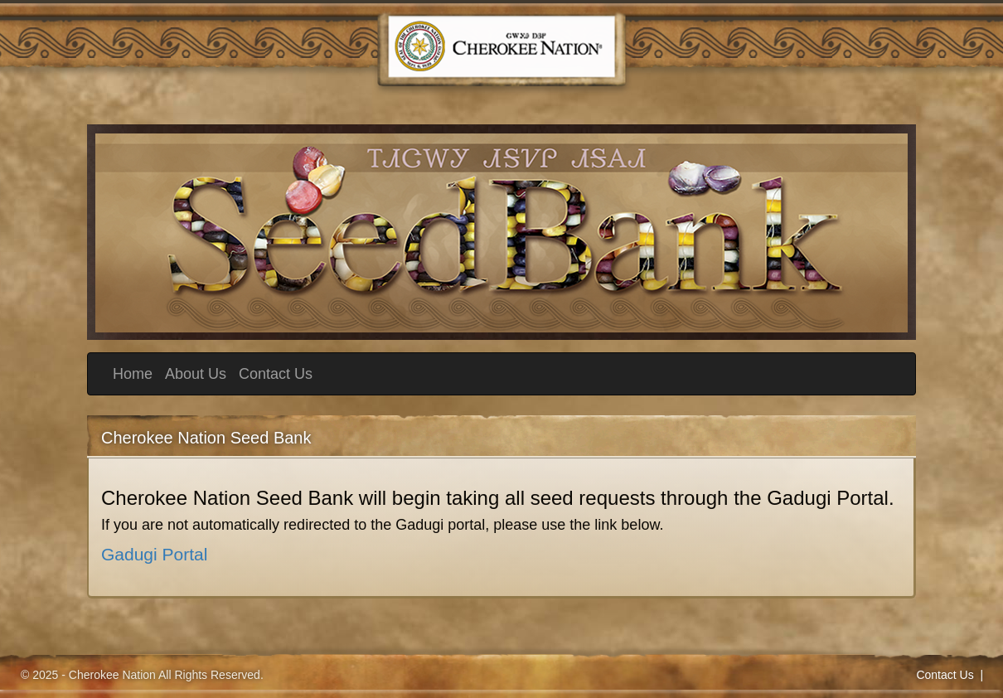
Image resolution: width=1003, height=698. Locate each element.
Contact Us (276, 374)
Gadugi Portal (154, 554)
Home (133, 374)
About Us (195, 374)
